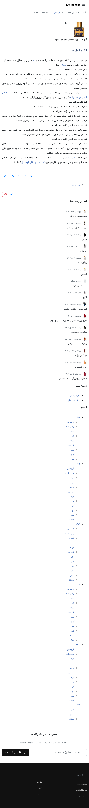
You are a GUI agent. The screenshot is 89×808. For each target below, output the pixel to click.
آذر (73, 459)
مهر (72, 450)
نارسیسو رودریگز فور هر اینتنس (72, 378)
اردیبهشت (69, 427)
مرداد (72, 441)
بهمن (72, 515)
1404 (78, 417)
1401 (78, 584)
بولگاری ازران (81, 355)
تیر (73, 436)
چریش (83, 251)
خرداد (71, 431)
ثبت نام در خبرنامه (15, 752)
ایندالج (84, 274)
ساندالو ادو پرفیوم (79, 332)
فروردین (70, 422)
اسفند (71, 519)
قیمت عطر (70, 158)
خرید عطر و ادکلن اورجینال (33, 162)
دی (72, 510)
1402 (78, 524)
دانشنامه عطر (74, 400)
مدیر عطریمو (56, 12)
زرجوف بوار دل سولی (77, 344)
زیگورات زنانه (81, 262)
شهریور (71, 445)
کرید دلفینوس (80, 367)
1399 (78, 705)
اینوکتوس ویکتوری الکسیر (75, 309)
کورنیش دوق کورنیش (77, 228)
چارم (84, 239)
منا (67, 23)
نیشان (63, 65)
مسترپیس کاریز (79, 286)
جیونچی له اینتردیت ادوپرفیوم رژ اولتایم (68, 320)
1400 (78, 645)
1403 (78, 464)
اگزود (84, 297)
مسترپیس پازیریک (78, 216)
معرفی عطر (75, 396)
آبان (72, 455)
